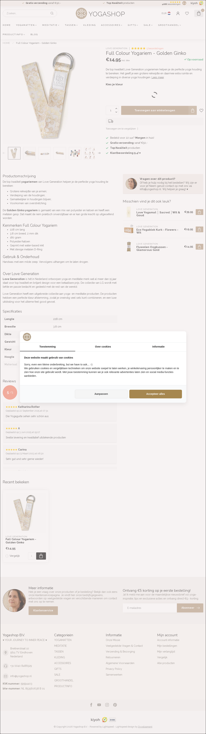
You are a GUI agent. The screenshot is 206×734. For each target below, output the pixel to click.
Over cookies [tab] (103, 346)
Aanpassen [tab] (101, 393)
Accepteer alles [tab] (155, 393)
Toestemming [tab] (47, 346)
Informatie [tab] (158, 346)
